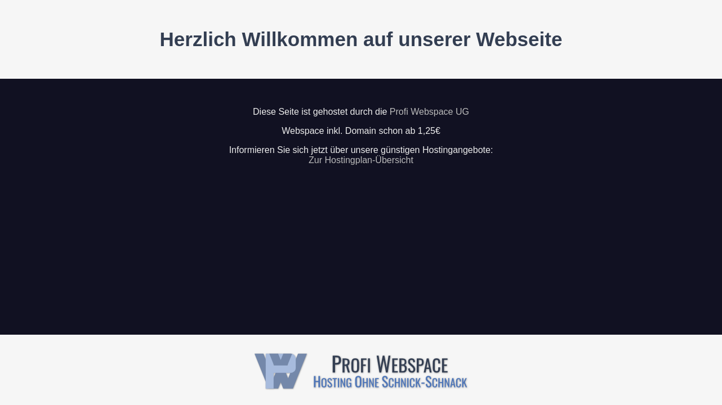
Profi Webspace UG (429, 111)
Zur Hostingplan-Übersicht (361, 160)
